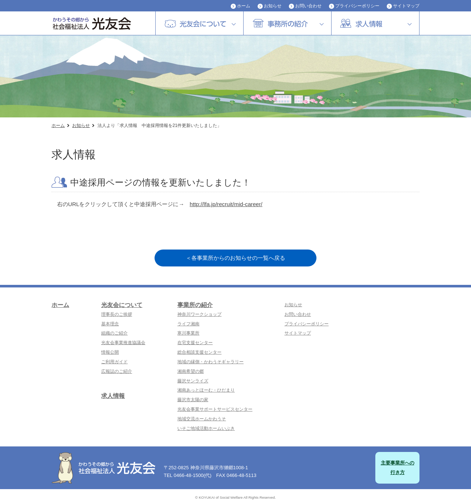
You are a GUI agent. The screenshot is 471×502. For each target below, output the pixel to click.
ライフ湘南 (188, 323)
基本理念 (110, 323)
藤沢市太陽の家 (192, 399)
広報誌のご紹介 (116, 371)
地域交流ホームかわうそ (201, 418)
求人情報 (113, 396)
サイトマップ (406, 5)
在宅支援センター (195, 342)
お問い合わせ (308, 5)
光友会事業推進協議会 (123, 342)
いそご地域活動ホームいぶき (206, 428)
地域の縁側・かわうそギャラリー (210, 361)
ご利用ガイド (114, 361)
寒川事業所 (188, 333)
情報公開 (110, 352)
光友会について (121, 305)
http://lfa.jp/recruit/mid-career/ (226, 204)
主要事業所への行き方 (397, 467)
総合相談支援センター (199, 352)
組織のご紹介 (114, 333)
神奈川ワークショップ (199, 314)
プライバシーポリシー (357, 5)
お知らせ (272, 5)
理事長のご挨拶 (116, 314)
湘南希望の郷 (190, 371)
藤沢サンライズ (192, 380)
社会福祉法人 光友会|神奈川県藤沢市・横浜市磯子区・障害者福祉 (99, 23)
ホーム (243, 5)
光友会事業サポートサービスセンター (214, 409)
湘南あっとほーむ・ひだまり (206, 390)
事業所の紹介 (195, 305)
